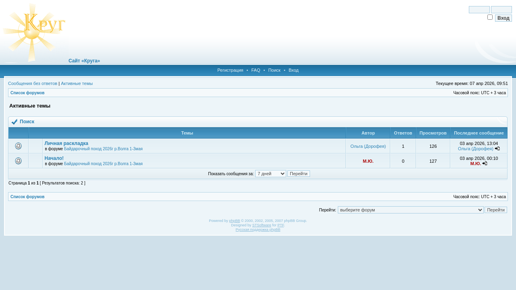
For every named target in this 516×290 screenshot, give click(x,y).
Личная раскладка (66, 143)
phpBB (234, 221)
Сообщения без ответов (32, 83)
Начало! (54, 158)
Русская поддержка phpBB (258, 230)
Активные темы (77, 83)
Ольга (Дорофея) (368, 146)
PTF (280, 225)
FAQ (255, 70)
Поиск (274, 70)
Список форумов (27, 93)
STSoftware (261, 225)
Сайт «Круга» (84, 61)
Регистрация (230, 70)
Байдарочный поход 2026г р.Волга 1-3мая (103, 149)
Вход (294, 70)
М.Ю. (368, 161)
